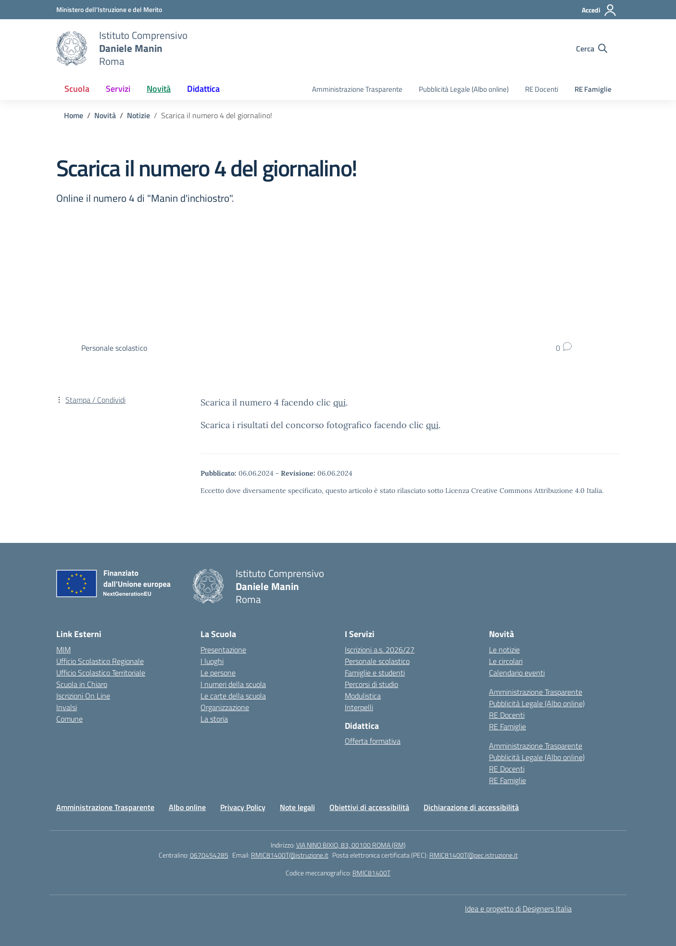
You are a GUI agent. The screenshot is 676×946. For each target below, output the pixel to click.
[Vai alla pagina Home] (73, 115)
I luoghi (212, 661)
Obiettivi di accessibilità (369, 807)
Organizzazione (224, 707)
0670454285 (209, 855)
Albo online (187, 807)
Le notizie (504, 649)
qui (339, 402)
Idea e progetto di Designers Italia (518, 908)
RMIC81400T (371, 873)
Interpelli (359, 707)
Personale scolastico (377, 661)
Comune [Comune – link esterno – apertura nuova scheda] (69, 719)
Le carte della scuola (233, 695)
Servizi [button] (118, 88)
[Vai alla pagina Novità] (105, 115)
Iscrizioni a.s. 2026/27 (379, 649)
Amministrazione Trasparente (357, 89)
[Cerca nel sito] (591, 48)
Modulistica (363, 695)
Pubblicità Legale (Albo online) (464, 89)
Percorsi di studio (371, 684)
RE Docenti (541, 89)
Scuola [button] (76, 88)
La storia (214, 719)
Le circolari (506, 661)
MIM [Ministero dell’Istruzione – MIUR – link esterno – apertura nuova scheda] (63, 649)
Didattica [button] (203, 88)
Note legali (297, 807)
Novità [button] (159, 88)
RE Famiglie (593, 89)
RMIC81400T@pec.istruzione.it (473, 855)
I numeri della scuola (233, 684)
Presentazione (223, 649)
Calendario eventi (517, 672)
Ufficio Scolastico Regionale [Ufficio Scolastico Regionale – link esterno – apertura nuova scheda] (100, 661)
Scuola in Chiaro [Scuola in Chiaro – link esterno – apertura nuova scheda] (81, 684)
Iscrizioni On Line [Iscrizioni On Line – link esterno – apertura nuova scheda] (83, 695)
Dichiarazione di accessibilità (471, 807)
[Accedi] (599, 10)
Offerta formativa (373, 741)
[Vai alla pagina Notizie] (138, 115)
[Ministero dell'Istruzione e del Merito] (109, 9)
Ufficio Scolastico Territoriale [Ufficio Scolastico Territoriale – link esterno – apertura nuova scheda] (100, 672)
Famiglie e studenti (375, 672)
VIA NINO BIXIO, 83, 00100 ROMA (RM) (351, 845)
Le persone (218, 672)
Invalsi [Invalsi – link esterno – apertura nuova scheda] (66, 707)
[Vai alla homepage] (71, 48)
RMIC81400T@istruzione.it (289, 855)
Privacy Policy (242, 807)
